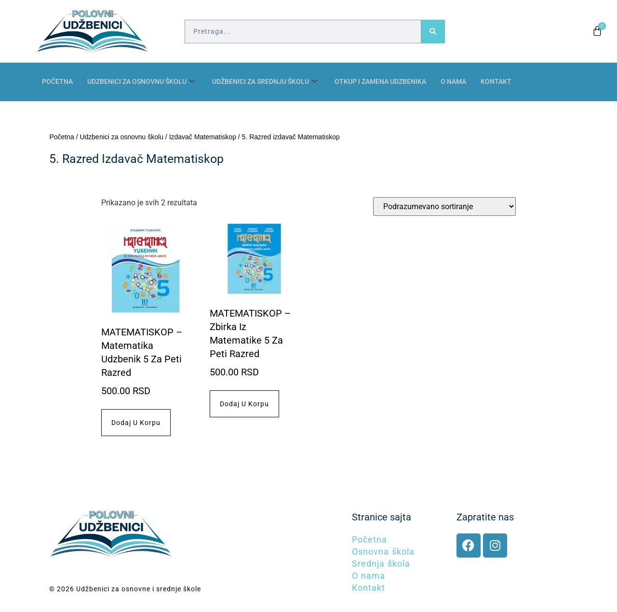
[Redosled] (444, 206)
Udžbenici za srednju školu (278, 82)
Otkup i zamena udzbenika (401, 82)
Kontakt (524, 82)
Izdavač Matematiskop (202, 137)
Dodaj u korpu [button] (136, 422)
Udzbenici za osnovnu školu (147, 82)
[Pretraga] (433, 31)
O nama (480, 82)
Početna (58, 82)
